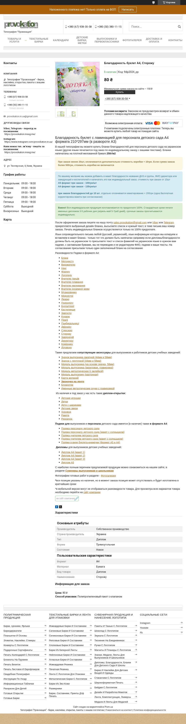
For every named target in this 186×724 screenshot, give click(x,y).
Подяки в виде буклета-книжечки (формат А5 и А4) (90, 442)
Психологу (67, 302)
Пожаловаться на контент (119, 710)
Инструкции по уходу (15, 679)
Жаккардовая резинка (61, 664)
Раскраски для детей (15, 688)
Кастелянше (68, 309)
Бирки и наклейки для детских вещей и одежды (111, 671)
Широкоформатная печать (109, 682)
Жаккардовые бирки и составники (67, 626)
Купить (120, 92)
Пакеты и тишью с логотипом (111, 626)
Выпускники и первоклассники (107, 40)
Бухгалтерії (67, 306)
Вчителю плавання (72, 282)
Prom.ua (109, 707)
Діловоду (66, 347)
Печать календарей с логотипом (21, 655)
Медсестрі (67, 295)
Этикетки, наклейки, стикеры (19, 640)
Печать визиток (12, 664)
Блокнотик (67, 384)
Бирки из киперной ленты (63, 650)
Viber (155, 222)
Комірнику (67, 344)
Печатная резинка (59, 669)
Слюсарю (66, 330)
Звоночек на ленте (72, 381)
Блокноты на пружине (16, 659)
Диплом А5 (67, 462)
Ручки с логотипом (105, 645)
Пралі (64, 319)
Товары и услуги (14, 40)
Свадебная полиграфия (17, 674)
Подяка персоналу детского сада (80, 428)
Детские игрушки (70, 398)
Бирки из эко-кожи (59, 683)
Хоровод (66, 412)
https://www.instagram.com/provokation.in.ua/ (28, 141)
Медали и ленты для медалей (111, 702)
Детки (64, 401)
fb (141, 632)
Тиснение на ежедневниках (109, 640)
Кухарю (65, 316)
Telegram (169, 222)
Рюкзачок (67, 418)
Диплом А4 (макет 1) (73, 452)
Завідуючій (67, 337)
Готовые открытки (13, 693)
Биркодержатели (13, 630)
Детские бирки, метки (82, 40)
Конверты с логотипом (16, 645)
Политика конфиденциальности (149, 710)
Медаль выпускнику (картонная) (79, 374)
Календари (61, 40)
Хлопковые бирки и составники (66, 645)
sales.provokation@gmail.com (130, 222)
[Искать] (179, 26)
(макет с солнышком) (111, 432)
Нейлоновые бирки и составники (67, 655)
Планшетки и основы (15, 635)
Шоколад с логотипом (107, 630)
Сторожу (66, 333)
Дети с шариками (71, 405)
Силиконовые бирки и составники (67, 635)
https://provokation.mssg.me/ (19, 134)
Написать (128, 9)
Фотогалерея (132, 40)
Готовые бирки (11, 698)
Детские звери (69, 408)
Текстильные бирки (38, 40)
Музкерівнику (69, 292)
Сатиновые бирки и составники (66, 630)
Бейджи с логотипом (106, 687)
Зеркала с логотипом (106, 635)
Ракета (65, 415)
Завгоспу (66, 313)
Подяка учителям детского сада (79, 435)
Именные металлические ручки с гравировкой (87, 388)
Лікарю (65, 299)
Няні (63, 268)
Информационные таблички (19, 683)
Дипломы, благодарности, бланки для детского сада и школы (113, 664)
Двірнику (66, 326)
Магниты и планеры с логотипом (113, 650)
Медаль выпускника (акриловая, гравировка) (87, 367)
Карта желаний (69, 378)
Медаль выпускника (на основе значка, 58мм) (87, 364)
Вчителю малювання (73, 285)
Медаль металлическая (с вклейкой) (82, 371)
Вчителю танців (70, 278)
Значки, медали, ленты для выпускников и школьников (110, 656)
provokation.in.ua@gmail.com (22, 116)
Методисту (67, 261)
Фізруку (65, 271)
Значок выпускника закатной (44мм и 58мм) (86, 357)
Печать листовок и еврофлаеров (22, 669)
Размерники (55, 688)
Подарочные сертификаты (18, 650)
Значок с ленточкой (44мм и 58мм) (81, 360)
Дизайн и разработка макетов (111, 692)
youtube (144, 627)
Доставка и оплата (154, 40)
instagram (145, 623)
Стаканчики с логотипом (108, 677)
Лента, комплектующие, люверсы (113, 697)
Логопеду (66, 275)
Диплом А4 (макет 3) (73, 459)
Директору (67, 340)
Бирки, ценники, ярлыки (17, 626)
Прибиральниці (70, 323)
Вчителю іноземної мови (75, 288)
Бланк (64, 258)
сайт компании (91, 492)
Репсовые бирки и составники (65, 640)
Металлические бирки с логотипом (68, 679)
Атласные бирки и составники (65, 659)
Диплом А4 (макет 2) (73, 455)
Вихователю (68, 264)
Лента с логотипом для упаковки (67, 674)
